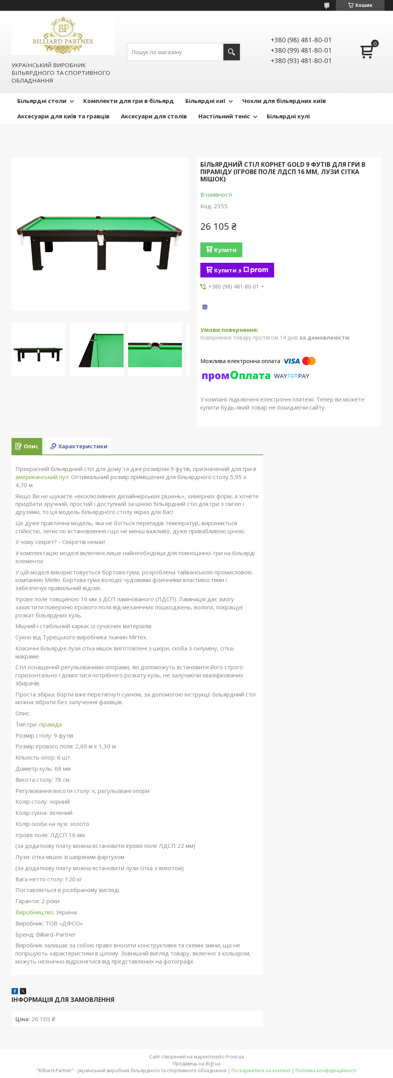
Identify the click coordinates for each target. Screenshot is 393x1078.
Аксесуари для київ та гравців (63, 116)
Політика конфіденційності (326, 1070)
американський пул (41, 477)
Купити (225, 250)
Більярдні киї (205, 100)
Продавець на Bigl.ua (196, 1063)
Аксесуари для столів (154, 116)
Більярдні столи (41, 100)
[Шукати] (231, 52)
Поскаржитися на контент (261, 1070)
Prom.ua (235, 1056)
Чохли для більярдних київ (284, 100)
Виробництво (34, 912)
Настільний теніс (224, 116)
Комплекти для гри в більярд (128, 100)
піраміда (50, 724)
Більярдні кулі (288, 116)
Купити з (241, 270)
